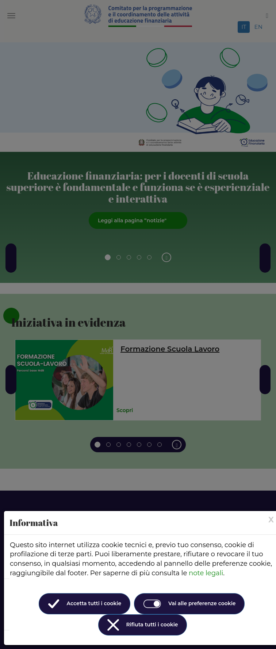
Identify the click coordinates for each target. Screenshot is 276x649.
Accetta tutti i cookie (85, 604)
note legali (206, 573)
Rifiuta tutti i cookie (142, 625)
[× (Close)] (271, 519)
